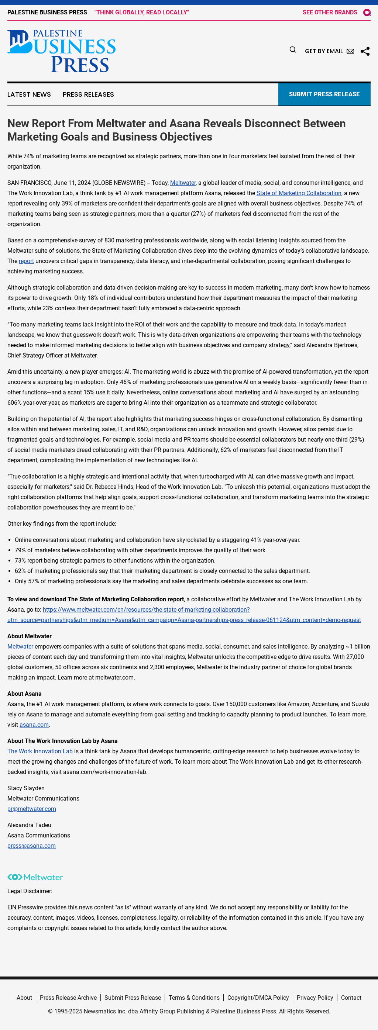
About (24, 997)
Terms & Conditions (194, 997)
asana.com (34, 724)
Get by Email (329, 51)
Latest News (29, 94)
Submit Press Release (132, 997)
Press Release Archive (68, 997)
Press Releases (88, 94)
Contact (351, 997)
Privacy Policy (315, 997)
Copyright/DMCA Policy (258, 997)
